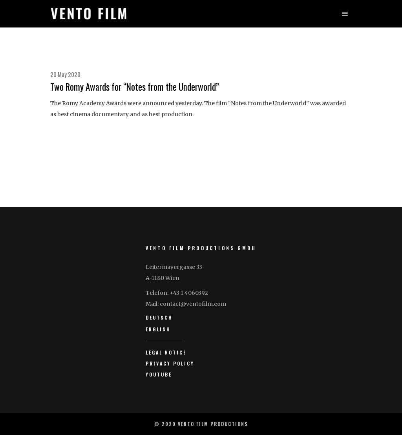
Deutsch (159, 317)
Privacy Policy (170, 363)
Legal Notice (166, 352)
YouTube (159, 374)
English (158, 329)
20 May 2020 (65, 74)
